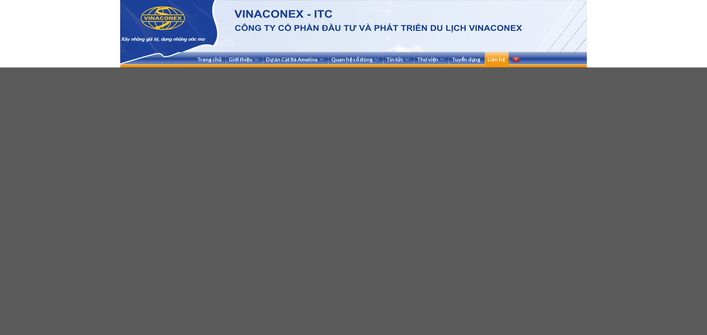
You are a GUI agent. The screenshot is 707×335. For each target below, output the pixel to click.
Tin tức (397, 59)
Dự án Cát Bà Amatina (295, 59)
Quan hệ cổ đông (354, 59)
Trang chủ (209, 59)
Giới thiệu (243, 59)
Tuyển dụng (466, 59)
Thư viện (430, 59)
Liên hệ (496, 59)
